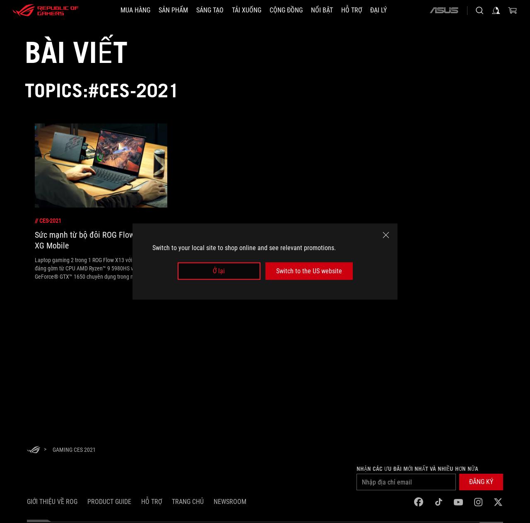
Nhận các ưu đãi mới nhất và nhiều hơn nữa (417, 468)
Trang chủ (188, 502)
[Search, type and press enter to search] (479, 10)
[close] (386, 235)
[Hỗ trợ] (351, 10)
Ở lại (219, 271)
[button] (481, 482)
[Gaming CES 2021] (74, 449)
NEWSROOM (230, 502)
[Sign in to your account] (496, 10)
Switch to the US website (309, 271)
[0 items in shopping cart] (513, 10)
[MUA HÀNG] (135, 10)
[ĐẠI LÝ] (378, 10)
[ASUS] (443, 10)
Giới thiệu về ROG (52, 502)
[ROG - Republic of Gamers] (45, 10)
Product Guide (109, 502)
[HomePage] (33, 450)
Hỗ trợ (151, 502)
